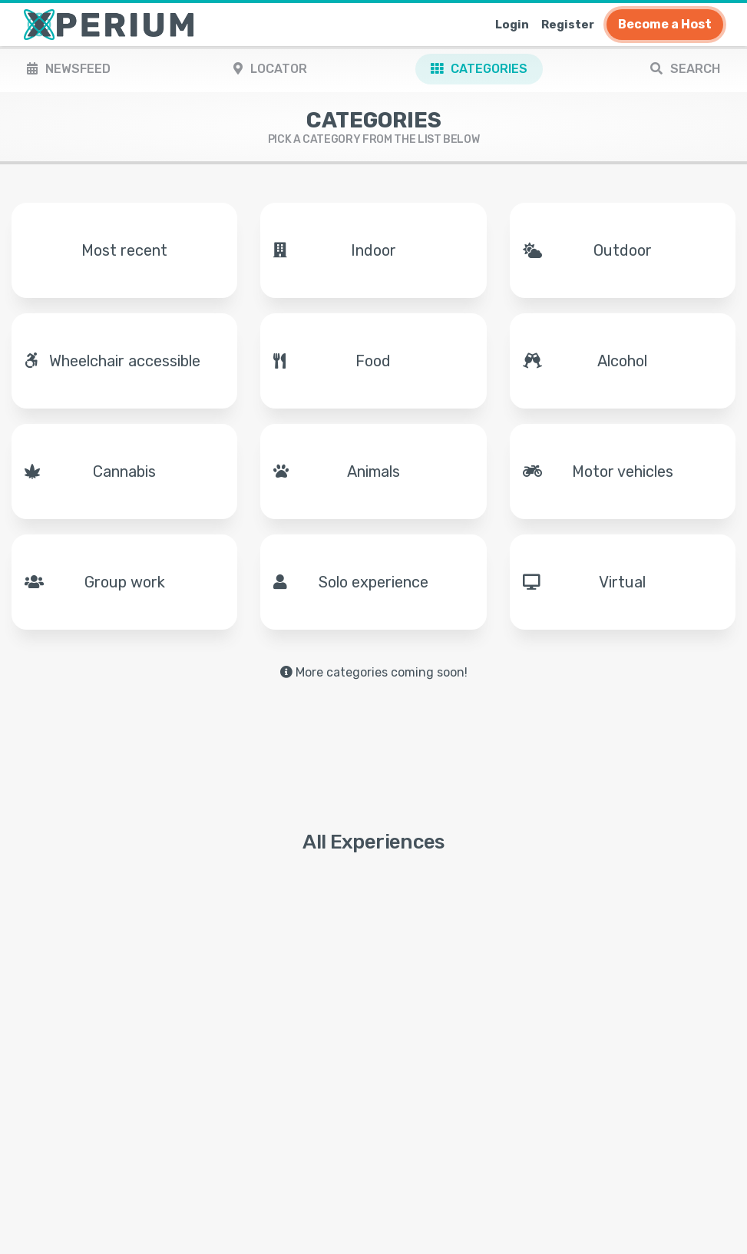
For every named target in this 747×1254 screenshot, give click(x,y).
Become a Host (665, 24)
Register (567, 24)
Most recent (124, 250)
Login (512, 24)
